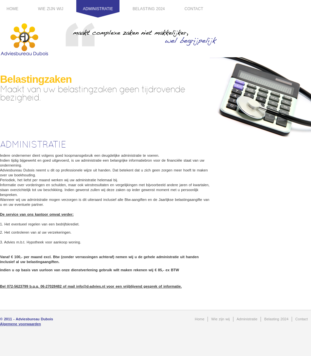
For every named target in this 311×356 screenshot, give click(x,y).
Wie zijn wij (50, 9)
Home (12, 9)
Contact (194, 9)
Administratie (98, 9)
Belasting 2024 (149, 9)
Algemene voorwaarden (20, 324)
